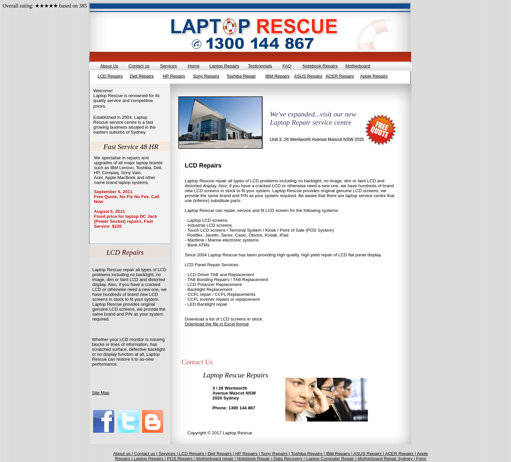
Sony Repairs (206, 76)
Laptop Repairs (224, 66)
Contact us (139, 66)
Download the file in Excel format (217, 323)
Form (421, 458)
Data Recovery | (289, 458)
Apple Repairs (374, 76)
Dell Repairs (142, 76)
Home (194, 66)
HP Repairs (174, 76)
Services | (169, 453)
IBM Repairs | (339, 453)
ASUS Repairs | (369, 453)
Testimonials (260, 66)
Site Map (101, 392)
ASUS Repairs (308, 76)
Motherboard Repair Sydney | (387, 458)
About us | (123, 453)
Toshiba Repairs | (308, 453)
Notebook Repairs (320, 66)
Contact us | (146, 453)
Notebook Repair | (255, 458)
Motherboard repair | (216, 458)
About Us (109, 66)
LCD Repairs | (193, 453)
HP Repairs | (248, 453)
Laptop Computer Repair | (332, 458)
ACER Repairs (340, 76)
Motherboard (357, 66)
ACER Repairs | (401, 453)
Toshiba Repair (241, 76)
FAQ (287, 66)
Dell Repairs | (221, 453)
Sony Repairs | (276, 453)
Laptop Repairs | (150, 458)
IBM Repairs (278, 76)
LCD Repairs (110, 76)
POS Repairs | (181, 458)
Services (168, 66)
